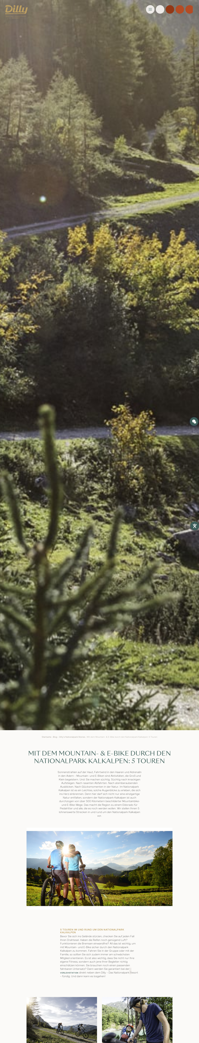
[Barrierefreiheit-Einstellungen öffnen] (194, 526)
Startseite (46, 737)
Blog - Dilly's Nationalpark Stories (69, 737)
